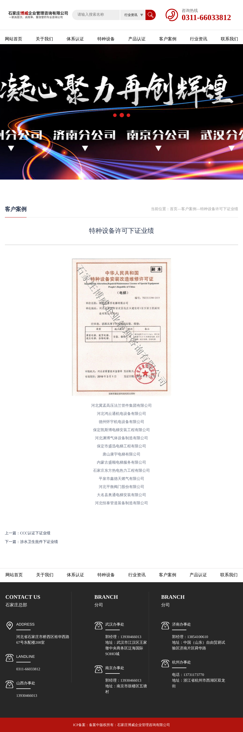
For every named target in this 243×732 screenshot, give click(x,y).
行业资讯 (198, 39)
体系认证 (75, 39)
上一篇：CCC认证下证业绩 (27, 533)
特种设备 (106, 39)
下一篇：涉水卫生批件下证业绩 (31, 542)
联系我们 (229, 39)
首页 (173, 209)
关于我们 (44, 39)
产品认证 (136, 39)
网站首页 (13, 39)
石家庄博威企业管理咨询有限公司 (143, 725)
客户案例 (167, 39)
